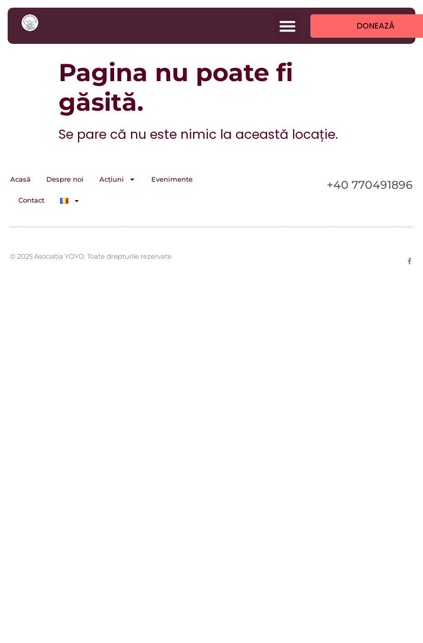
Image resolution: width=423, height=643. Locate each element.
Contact (31, 200)
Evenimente (172, 179)
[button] (287, 26)
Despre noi (65, 179)
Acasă (20, 179)
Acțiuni (117, 179)
